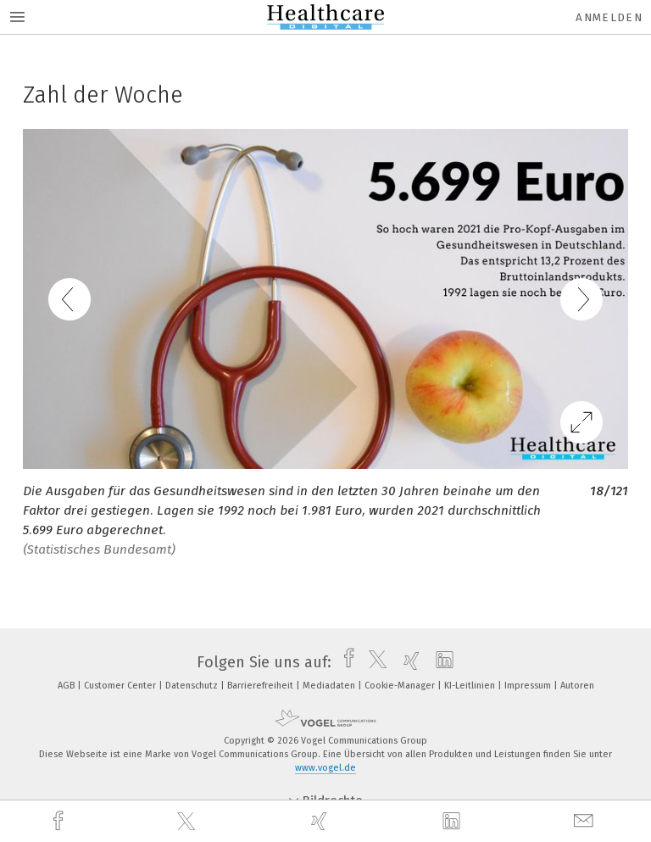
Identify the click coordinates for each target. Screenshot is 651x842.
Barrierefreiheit (261, 685)
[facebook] (60, 821)
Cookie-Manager (400, 685)
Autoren (577, 685)
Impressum (529, 685)
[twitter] (188, 822)
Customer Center (121, 685)
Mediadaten (330, 685)
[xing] (321, 821)
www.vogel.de (325, 767)
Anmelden (609, 17)
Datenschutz (192, 685)
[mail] (586, 821)
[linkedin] (453, 822)
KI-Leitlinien (471, 685)
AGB (67, 685)
